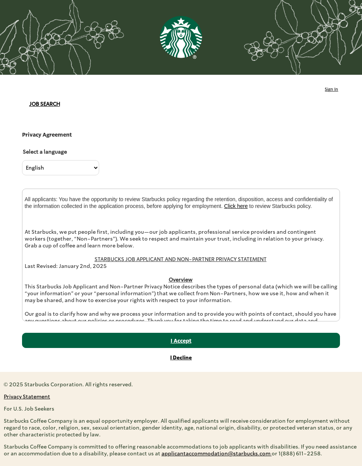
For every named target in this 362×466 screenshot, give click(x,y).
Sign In (331, 89)
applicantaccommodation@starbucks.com (216, 453)
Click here (236, 206)
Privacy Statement (27, 396)
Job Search (44, 104)
